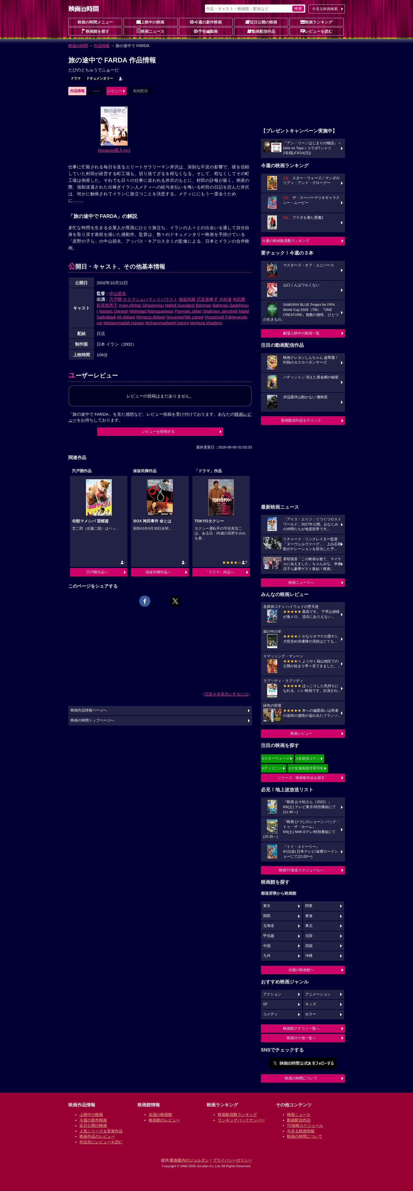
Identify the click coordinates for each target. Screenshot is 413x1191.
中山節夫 (117, 293)
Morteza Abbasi (150, 317)
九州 (266, 956)
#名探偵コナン (308, 758)
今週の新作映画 (206, 21)
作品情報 (101, 45)
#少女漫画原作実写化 (306, 768)
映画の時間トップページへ (92, 720)
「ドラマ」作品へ (219, 572)
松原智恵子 (107, 305)
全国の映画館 (160, 1114)
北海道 (268, 926)
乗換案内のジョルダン (189, 1160)
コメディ (270, 1014)
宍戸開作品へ (97, 572)
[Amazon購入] (114, 150)
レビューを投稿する (158, 431)
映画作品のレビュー (97, 1136)
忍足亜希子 (207, 299)
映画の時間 (78, 45)
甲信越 (268, 936)
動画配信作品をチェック (301, 420)
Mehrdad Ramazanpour (152, 311)
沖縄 (308, 956)
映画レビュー (301, 733)
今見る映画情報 (300, 1131)
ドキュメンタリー (99, 78)
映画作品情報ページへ (89, 710)
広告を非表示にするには (226, 694)
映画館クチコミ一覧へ (301, 1028)
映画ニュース (150, 31)
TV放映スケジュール (305, 1125)
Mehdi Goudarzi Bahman (188, 305)
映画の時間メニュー (95, 22)
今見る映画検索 (325, 9)
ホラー (310, 1014)
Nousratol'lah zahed (184, 317)
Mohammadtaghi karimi (167, 322)
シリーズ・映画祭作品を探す (301, 778)
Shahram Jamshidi (220, 311)
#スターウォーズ (276, 758)
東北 (308, 926)
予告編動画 (206, 31)
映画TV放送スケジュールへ (301, 870)
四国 (308, 946)
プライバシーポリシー (232, 1160)
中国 (266, 946)
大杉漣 (225, 299)
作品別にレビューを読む (101, 1142)
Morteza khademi (206, 322)
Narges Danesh (113, 311)
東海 (308, 916)
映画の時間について (301, 1078)
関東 (308, 906)
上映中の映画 (150, 21)
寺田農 (239, 299)
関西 (266, 916)
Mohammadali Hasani (123, 322)
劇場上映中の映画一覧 (301, 333)
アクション (272, 994)
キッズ (310, 1004)
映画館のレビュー (164, 1120)
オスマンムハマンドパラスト (150, 299)
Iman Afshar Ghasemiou (141, 305)
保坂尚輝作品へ (158, 572)
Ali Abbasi (126, 317)
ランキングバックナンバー (241, 1120)
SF (265, 1004)
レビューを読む (316, 31)
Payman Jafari (188, 311)
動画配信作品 (261, 31)
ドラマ (76, 78)
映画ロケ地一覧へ (301, 1038)
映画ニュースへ (301, 582)
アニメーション (318, 994)
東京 (266, 906)
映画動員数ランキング (237, 1114)
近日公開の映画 (261, 21)
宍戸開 (115, 299)
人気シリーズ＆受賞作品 (101, 1131)
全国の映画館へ (301, 970)
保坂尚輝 (187, 299)
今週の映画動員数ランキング (285, 241)
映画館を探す (95, 31)
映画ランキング (316, 21)
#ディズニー (272, 768)
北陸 (308, 936)
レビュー (115, 91)
